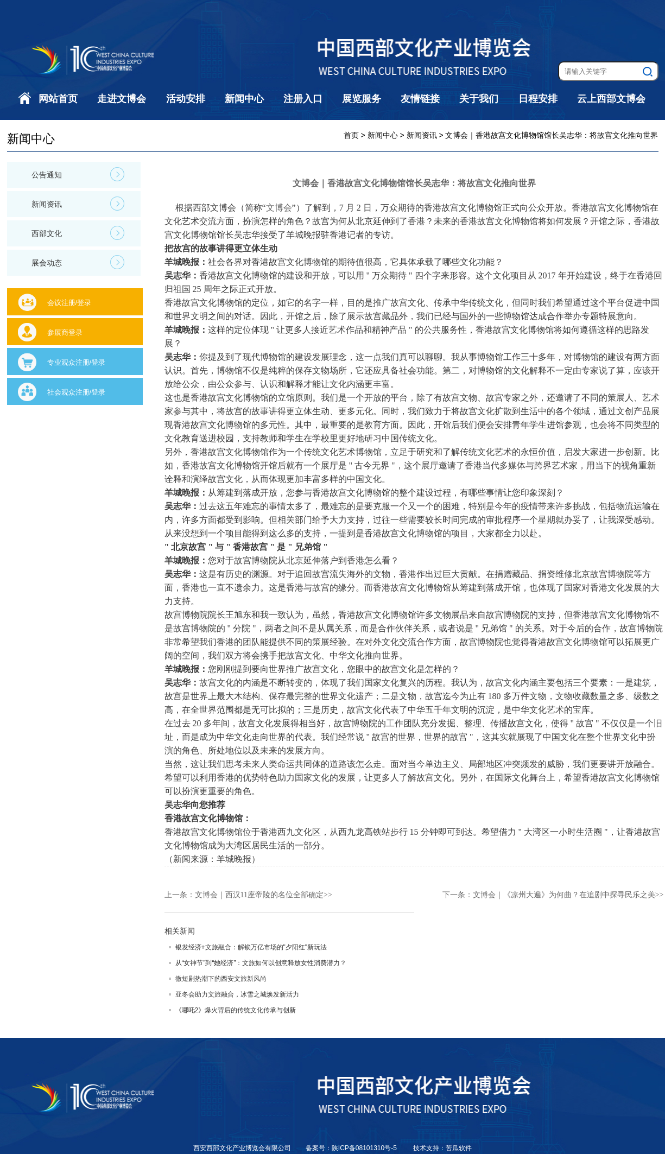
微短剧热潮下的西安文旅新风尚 (221, 978)
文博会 (279, 207)
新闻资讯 (77, 203)
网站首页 (58, 98)
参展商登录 (65, 332)
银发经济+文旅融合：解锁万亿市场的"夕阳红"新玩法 (251, 947)
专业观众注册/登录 (76, 362)
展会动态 (77, 262)
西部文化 (77, 233)
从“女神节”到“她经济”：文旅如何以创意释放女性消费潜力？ (261, 963)
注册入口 (302, 98)
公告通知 (77, 174)
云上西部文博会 (611, 98)
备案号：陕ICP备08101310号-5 (352, 1148)
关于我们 (478, 98)
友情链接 (420, 98)
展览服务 (361, 98)
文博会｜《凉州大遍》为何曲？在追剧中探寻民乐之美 (564, 895)
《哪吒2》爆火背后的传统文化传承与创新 (235, 1010)
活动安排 (185, 98)
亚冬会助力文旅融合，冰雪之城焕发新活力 (237, 994)
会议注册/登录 (69, 303)
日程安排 (538, 98)
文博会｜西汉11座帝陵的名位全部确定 (259, 895)
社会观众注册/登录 (76, 392)
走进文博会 (121, 98)
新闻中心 (244, 98)
